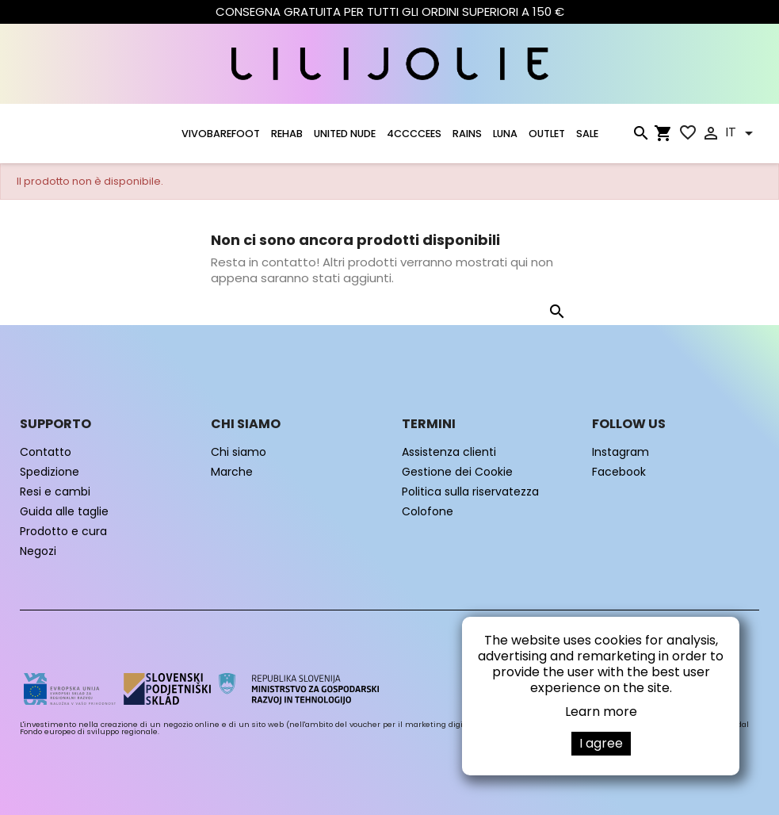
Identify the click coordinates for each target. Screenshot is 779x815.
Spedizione (49, 472)
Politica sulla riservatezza (470, 491)
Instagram (620, 452)
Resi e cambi (55, 491)
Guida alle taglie (64, 511)
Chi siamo (238, 452)
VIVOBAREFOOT (220, 133)
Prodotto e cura (63, 531)
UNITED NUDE (345, 133)
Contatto (45, 452)
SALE (587, 133)
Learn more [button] (601, 711)
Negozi (38, 551)
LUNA (505, 133)
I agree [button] (601, 743)
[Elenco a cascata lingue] (741, 133)
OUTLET (547, 133)
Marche (232, 472)
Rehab (287, 133)
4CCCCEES (414, 133)
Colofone (427, 511)
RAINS (467, 133)
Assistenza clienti (449, 452)
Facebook (619, 472)
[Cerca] (640, 136)
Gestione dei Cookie (457, 472)
